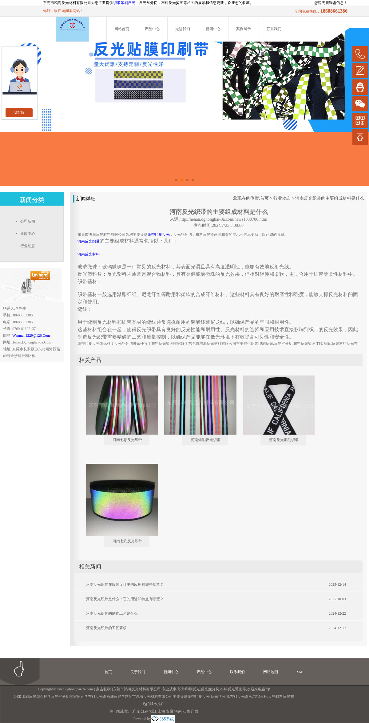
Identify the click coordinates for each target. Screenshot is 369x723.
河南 (178, 711)
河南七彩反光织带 (127, 440)
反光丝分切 (210, 689)
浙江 (153, 711)
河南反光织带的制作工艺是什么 (112, 613)
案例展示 (243, 29)
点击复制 (103, 689)
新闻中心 (213, 29)
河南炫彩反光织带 (205, 440)
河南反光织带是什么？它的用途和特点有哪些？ (125, 599)
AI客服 (19, 112)
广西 (194, 711)
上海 (161, 711)
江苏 (145, 711)
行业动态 (282, 198)
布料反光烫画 (231, 689)
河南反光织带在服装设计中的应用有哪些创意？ (125, 584)
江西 (186, 711)
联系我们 (274, 29)
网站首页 (121, 29)
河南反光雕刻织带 (284, 440)
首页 (264, 198)
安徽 (169, 711)
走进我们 (182, 29)
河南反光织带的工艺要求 (106, 628)
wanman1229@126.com (31, 335)
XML (300, 672)
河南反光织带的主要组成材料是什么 (329, 198)
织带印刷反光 (124, 3)
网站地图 (270, 672)
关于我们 (137, 672)
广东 (136, 711)
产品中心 (152, 29)
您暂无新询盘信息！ (330, 3)
